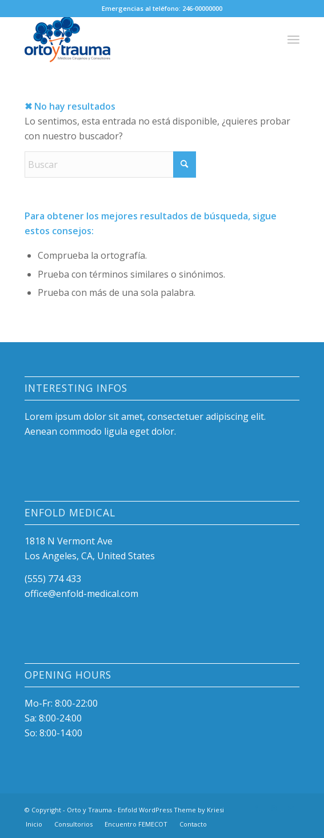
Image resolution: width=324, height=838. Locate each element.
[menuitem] (293, 39)
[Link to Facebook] (256, 808)
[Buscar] (110, 164)
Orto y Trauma (89, 809)
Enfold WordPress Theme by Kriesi (171, 809)
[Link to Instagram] (273, 808)
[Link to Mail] (290, 808)
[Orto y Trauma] (135, 39)
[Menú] (293, 39)
